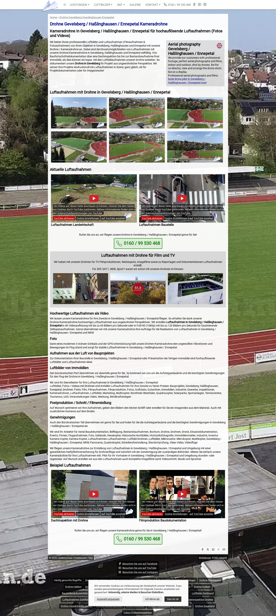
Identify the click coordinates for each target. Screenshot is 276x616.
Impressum (80, 557)
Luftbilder (103, 5)
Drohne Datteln (202, 586)
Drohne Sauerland (204, 606)
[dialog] (138, 593)
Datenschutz (65, 557)
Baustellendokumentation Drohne (80, 593)
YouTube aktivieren (64, 218)
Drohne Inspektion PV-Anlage (77, 606)
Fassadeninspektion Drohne (197, 599)
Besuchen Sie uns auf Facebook (138, 563)
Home (53, 17)
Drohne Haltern (73, 586)
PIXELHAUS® (219, 557)
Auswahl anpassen (108, 599)
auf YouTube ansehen (113, 218)
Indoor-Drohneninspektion (138, 612)
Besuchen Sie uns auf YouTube (137, 567)
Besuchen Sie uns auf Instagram (138, 572)
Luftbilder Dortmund (203, 593)
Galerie (135, 5)
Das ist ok (173, 599)
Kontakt (152, 5)
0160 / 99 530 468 (177, 4)
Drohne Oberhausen (210, 580)
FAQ (90, 557)
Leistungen (79, 5)
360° (121, 5)
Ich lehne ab (152, 599)
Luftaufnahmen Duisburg (76, 599)
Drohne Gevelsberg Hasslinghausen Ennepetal (86, 17)
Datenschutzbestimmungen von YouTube (80, 213)
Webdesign (205, 557)
